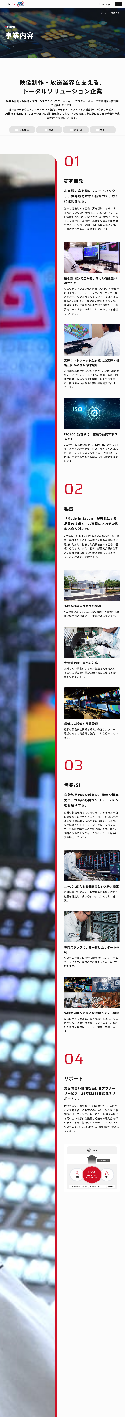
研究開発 (22, 129)
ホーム (104, 12)
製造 (49, 129)
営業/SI (76, 129)
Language (105, 4)
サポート (103, 129)
